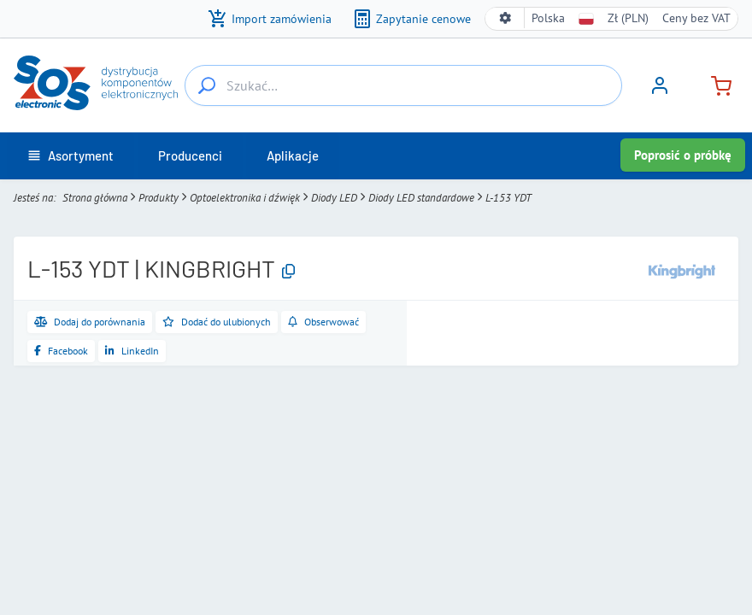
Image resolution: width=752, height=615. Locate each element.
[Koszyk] (714, 84)
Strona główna (94, 197)
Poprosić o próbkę (682, 155)
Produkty (158, 197)
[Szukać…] (206, 85)
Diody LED (334, 197)
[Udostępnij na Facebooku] (61, 351)
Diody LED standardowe (421, 197)
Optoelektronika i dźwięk (245, 197)
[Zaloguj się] (659, 91)
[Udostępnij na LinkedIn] (132, 351)
